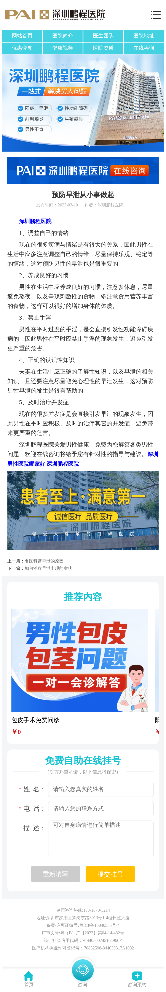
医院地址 (143, 35)
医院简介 (62, 35)
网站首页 (22, 35)
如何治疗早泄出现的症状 (48, 568)
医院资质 (103, 48)
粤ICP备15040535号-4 (99, 925)
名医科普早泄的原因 (44, 561)
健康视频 (62, 48)
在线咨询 (143, 48)
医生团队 (103, 35)
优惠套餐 (22, 48)
